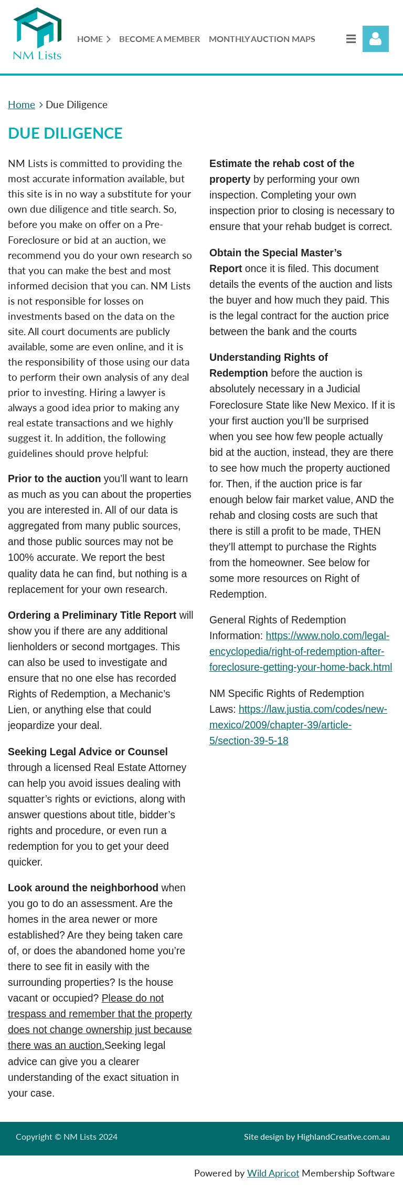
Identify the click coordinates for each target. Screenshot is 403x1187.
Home (21, 104)
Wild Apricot (273, 1173)
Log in (376, 39)
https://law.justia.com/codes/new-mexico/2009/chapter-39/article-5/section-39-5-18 (298, 724)
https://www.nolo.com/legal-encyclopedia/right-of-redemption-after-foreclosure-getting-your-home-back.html (301, 651)
